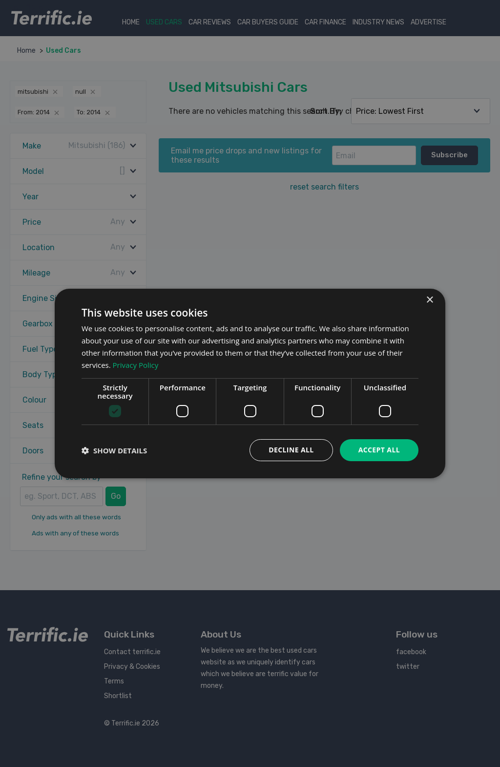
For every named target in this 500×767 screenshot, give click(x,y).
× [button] (429, 300)
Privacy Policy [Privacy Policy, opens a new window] (136, 365)
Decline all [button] (291, 449)
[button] (114, 450)
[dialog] (250, 383)
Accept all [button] (379, 449)
